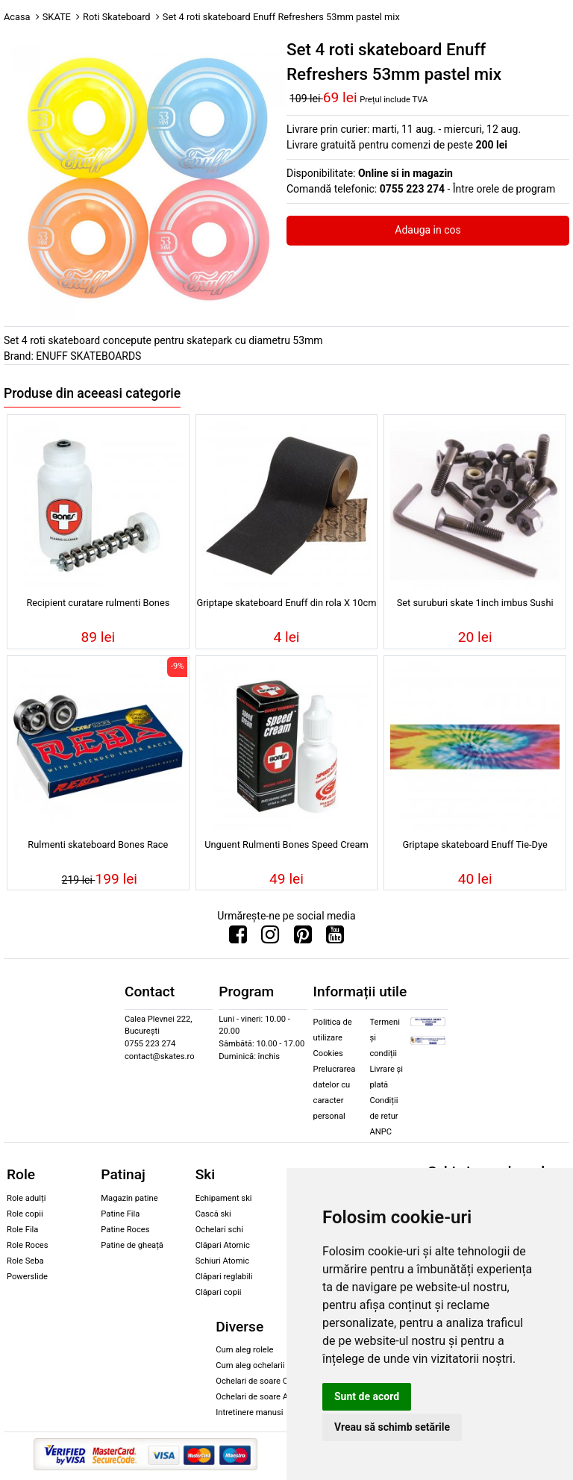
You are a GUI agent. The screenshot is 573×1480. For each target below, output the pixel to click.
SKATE (57, 16)
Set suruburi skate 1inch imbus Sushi (475, 602)
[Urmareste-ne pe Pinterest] (303, 938)
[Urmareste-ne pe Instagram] (270, 938)
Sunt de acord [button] (366, 1396)
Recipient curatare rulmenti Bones (97, 602)
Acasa (17, 16)
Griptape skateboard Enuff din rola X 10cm (286, 602)
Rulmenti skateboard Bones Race (98, 844)
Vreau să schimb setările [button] (392, 1427)
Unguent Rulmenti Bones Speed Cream (286, 844)
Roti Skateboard (117, 16)
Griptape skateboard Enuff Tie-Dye (475, 844)
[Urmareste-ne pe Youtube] (335, 938)
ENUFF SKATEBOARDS (88, 356)
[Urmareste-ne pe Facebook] (238, 938)
